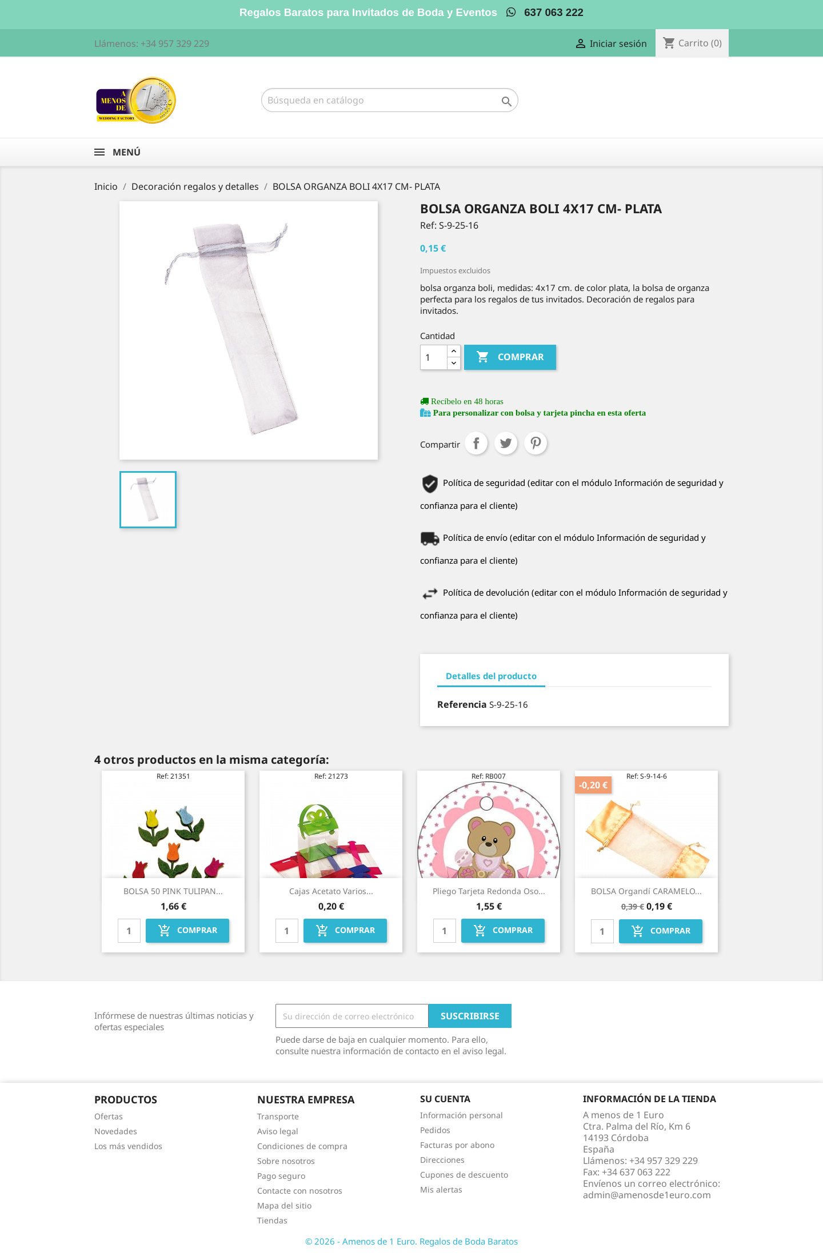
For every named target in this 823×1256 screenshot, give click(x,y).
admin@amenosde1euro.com (647, 1195)
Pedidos (435, 1130)
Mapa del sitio (284, 1205)
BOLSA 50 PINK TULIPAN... (173, 891)
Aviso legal (277, 1131)
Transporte (278, 1116)
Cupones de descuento (464, 1174)
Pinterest (535, 443)
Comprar (510, 357)
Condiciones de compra (302, 1146)
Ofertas (108, 1116)
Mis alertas (441, 1189)
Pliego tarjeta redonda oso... (489, 891)
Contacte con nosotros (299, 1190)
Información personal (461, 1115)
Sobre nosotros (286, 1160)
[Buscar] (389, 100)
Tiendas (272, 1220)
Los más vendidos (128, 1146)
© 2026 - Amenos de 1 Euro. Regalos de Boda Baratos (411, 1241)
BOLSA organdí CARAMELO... (646, 891)
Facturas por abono (457, 1144)
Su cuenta (445, 1098)
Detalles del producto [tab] (491, 675)
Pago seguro (281, 1175)
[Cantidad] (434, 357)
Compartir (476, 443)
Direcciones (442, 1159)
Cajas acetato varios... (331, 891)
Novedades (115, 1131)
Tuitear (505, 443)
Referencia (462, 704)
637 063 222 (545, 12)
